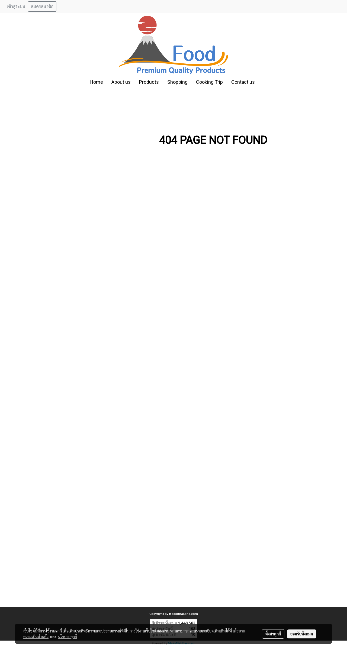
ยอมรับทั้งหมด (301, 633)
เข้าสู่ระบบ (16, 6)
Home (96, 82)
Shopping (177, 82)
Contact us (243, 82)
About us (121, 82)
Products (149, 82)
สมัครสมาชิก (42, 6)
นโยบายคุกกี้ (67, 636)
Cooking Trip (209, 82)
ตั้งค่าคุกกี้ (273, 633)
